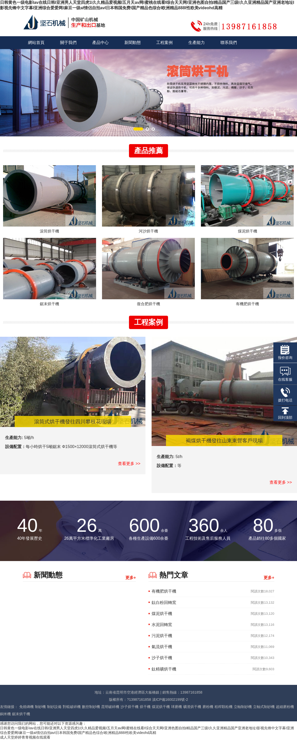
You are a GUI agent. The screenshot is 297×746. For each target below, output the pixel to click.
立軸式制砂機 (264, 713)
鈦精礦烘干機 (164, 675)
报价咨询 (285, 352)
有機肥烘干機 (247, 310)
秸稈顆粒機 (224, 713)
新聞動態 (132, 42)
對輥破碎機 (72, 713)
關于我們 (68, 42)
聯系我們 (228, 42)
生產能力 (196, 42)
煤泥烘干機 (247, 234)
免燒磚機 (26, 713)
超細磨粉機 (285, 713)
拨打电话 (285, 394)
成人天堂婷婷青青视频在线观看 (25, 743)
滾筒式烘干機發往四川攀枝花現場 (72, 428)
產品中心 (100, 42)
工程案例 (164, 42)
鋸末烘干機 (49, 310)
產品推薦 (148, 151)
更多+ (130, 584)
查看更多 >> (129, 470)
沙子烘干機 (162, 664)
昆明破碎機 (110, 713)
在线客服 (285, 373)
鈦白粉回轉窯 (164, 609)
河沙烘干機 (148, 234)
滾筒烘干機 (49, 234)
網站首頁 (36, 42)
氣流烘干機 (162, 653)
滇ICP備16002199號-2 (170, 706)
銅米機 (5, 720)
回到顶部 (285, 413)
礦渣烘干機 (192, 713)
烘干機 (145, 713)
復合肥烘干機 (148, 310)
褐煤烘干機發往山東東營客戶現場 (224, 447)
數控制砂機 (91, 713)
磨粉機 (207, 713)
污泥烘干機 (162, 642)
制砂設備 (54, 713)
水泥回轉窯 (162, 631)
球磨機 (176, 713)
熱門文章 (173, 581)
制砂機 (40, 713)
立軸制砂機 (243, 713)
